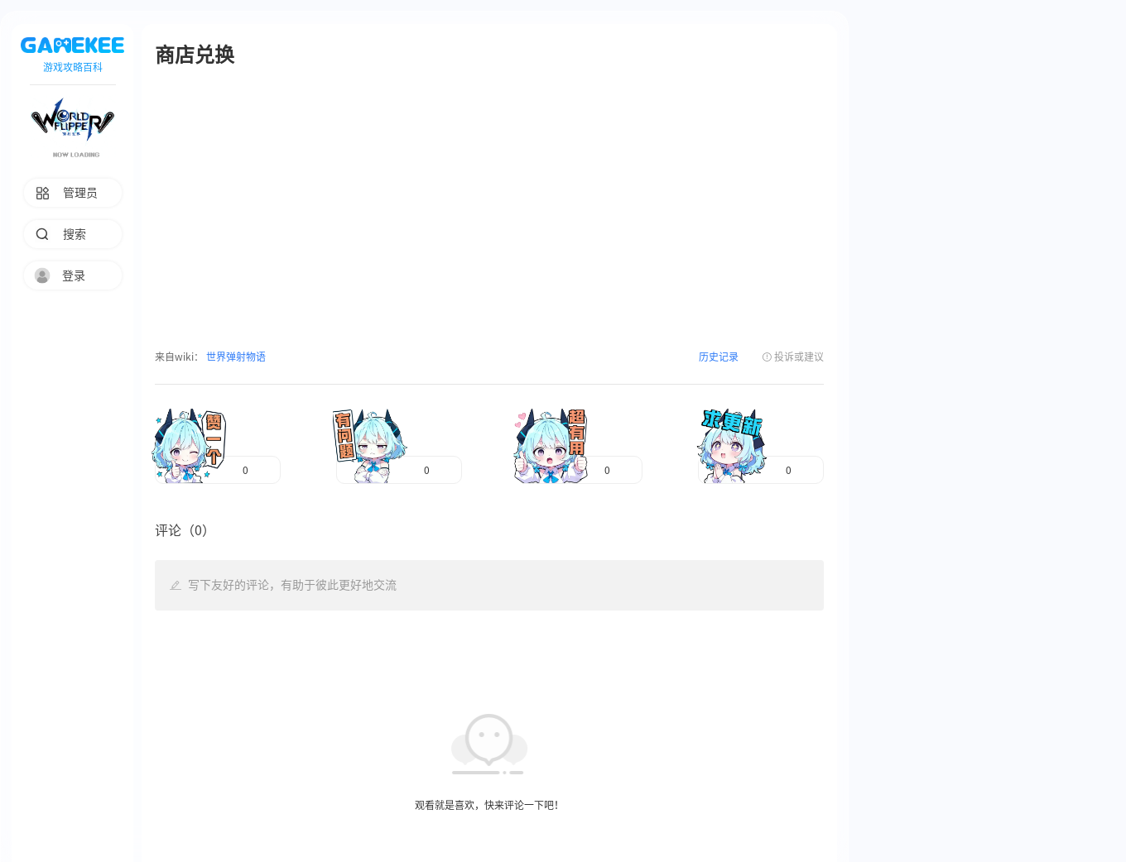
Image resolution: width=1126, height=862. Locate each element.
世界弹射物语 (235, 357)
